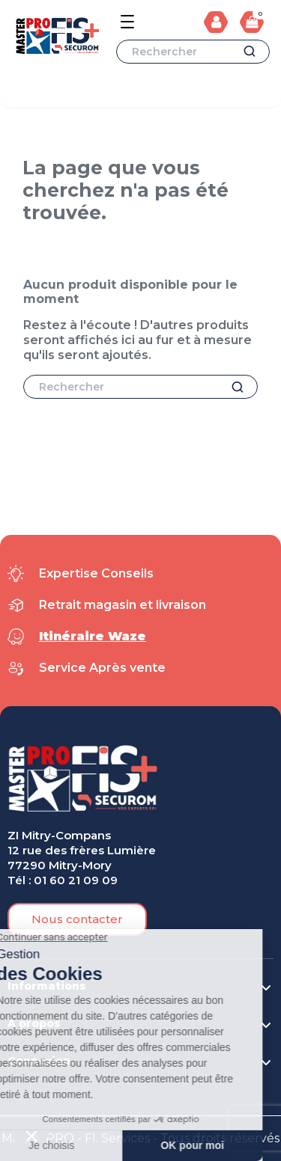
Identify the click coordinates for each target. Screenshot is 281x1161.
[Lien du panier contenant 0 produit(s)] (252, 22)
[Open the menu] (127, 21)
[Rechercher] (193, 52)
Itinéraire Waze (92, 636)
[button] (77, 919)
